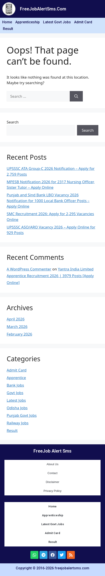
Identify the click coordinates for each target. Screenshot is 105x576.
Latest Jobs (16, 400)
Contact (52, 473)
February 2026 (19, 334)
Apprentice (16, 377)
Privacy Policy (52, 491)
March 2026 (17, 326)
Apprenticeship (27, 22)
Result (8, 29)
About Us (52, 464)
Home (7, 22)
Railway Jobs (17, 422)
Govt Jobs (15, 392)
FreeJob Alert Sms (52, 451)
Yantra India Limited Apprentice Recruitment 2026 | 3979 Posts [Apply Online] (50, 275)
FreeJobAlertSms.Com (43, 9)
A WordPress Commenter (29, 269)
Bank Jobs (15, 385)
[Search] (76, 96)
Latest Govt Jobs (57, 22)
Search (13, 122)
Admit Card (83, 22)
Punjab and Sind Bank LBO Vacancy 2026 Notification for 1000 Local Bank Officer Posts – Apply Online (48, 200)
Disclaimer (52, 482)
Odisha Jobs (17, 407)
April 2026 (15, 319)
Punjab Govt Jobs (22, 415)
